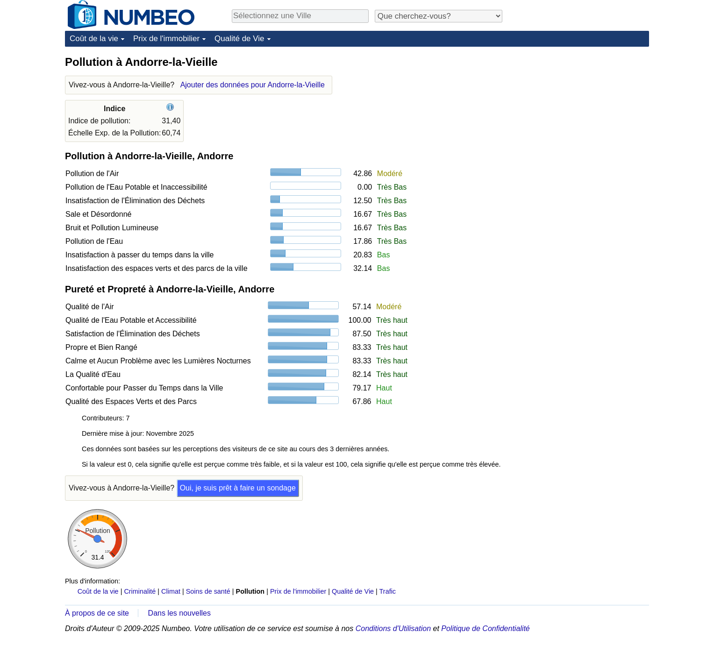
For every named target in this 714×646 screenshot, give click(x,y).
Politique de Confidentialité (485, 628)
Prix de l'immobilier (166, 38)
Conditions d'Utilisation (393, 628)
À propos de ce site (97, 613)
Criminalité (140, 591)
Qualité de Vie (239, 38)
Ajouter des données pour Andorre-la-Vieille (252, 85)
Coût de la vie (94, 38)
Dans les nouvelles (179, 613)
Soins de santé (208, 591)
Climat (170, 591)
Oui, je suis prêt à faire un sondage (238, 488)
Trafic (387, 591)
